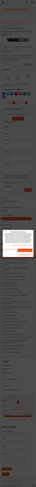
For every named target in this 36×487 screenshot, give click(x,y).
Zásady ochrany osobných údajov (22, 245)
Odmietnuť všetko (25, 254)
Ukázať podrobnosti (9, 249)
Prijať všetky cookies (25, 250)
